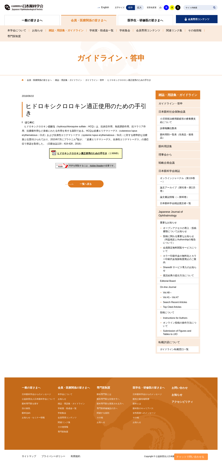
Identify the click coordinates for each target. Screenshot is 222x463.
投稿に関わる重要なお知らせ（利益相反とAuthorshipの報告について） (179, 239)
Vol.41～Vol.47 (171, 297)
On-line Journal (168, 287)
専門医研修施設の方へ (107, 408)
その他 (100, 417)
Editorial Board (168, 281)
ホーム (23, 80)
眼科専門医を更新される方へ (110, 403)
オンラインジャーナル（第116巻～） (177, 180)
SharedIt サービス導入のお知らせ (179, 269)
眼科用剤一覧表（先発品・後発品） (176, 136)
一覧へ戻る (86, 184)
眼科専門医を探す (30, 403)
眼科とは (137, 403)
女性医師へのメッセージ (144, 413)
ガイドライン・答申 (94, 80)
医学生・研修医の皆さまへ (145, 20)
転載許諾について (169, 342)
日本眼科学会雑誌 (169, 170)
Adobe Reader (96, 165)
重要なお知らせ (168, 222)
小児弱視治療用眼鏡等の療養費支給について (178, 120)
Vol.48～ (167, 292)
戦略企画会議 (167, 162)
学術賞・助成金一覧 (101, 30)
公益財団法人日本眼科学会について (38, 399)
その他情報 (194, 30)
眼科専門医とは (104, 394)
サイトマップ (29, 456)
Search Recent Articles (175, 302)
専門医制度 (14, 36)
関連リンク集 (174, 30)
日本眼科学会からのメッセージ (36, 394)
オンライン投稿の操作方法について (179, 324)
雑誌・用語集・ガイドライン (66, 30)
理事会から (165, 154)
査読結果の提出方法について (178, 275)
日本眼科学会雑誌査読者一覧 (175, 203)
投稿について (167, 312)
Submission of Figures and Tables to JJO (177, 332)
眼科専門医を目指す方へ (108, 399)
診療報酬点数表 (168, 128)
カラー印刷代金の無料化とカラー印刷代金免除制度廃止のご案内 (179, 259)
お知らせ (37, 30)
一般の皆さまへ (32, 20)
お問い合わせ (180, 387)
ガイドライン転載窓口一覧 (174, 349)
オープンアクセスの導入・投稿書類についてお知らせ (179, 230)
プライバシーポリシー (53, 456)
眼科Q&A (26, 413)
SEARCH (214, 7)
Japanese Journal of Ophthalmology (171, 213)
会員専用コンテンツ (198, 19)
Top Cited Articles (172, 307)
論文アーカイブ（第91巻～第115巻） (177, 189)
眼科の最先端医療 (141, 399)
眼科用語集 (165, 146)
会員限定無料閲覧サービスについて (179, 249)
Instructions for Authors (175, 318)
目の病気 (26, 408)
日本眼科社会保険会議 (172, 111)
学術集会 (124, 30)
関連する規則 (103, 413)
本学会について (16, 30)
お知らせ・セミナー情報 (33, 417)
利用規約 (75, 456)
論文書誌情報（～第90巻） (174, 197)
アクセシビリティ (182, 401)
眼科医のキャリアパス (143, 408)
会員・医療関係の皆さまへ (89, 20)
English (105, 7)
